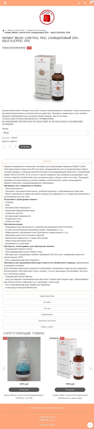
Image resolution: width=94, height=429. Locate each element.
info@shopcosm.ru (47, 420)
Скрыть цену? (47, 326)
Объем (5, 129)
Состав (47, 308)
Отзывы (47, 302)
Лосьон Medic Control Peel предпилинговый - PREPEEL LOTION (24, 397)
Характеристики (47, 296)
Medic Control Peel (16, 30)
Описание (47, 161)
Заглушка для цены (47, 320)
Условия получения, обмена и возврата (47, 407)
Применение (47, 314)
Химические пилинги (36, 30)
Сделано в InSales (47, 425)
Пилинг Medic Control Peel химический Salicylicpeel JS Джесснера (70, 397)
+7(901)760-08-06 (47, 417)
